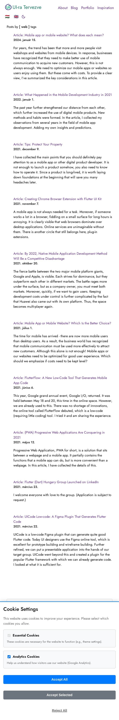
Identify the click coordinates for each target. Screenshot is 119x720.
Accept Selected (59, 695)
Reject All (59, 710)
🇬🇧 (16, 16)
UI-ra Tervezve (23, 7)
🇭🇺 (7, 16)
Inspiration (105, 7)
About (62, 7)
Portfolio (87, 7)
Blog (74, 7)
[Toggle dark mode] (23, 16)
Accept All (59, 679)
